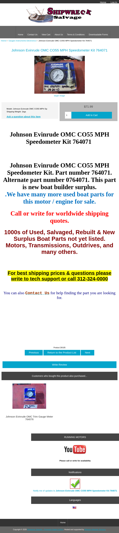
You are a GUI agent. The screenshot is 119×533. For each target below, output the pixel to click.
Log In (114, 2)
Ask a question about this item (24, 116)
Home (103, 2)
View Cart (46, 34)
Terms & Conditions (76, 34)
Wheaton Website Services (95, 529)
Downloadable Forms (98, 34)
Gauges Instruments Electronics (22, 41)
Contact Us (32, 34)
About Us (59, 34)
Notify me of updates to (75, 485)
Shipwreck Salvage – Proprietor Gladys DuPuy (45, 529)
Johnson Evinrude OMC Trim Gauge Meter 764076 (29, 418)
